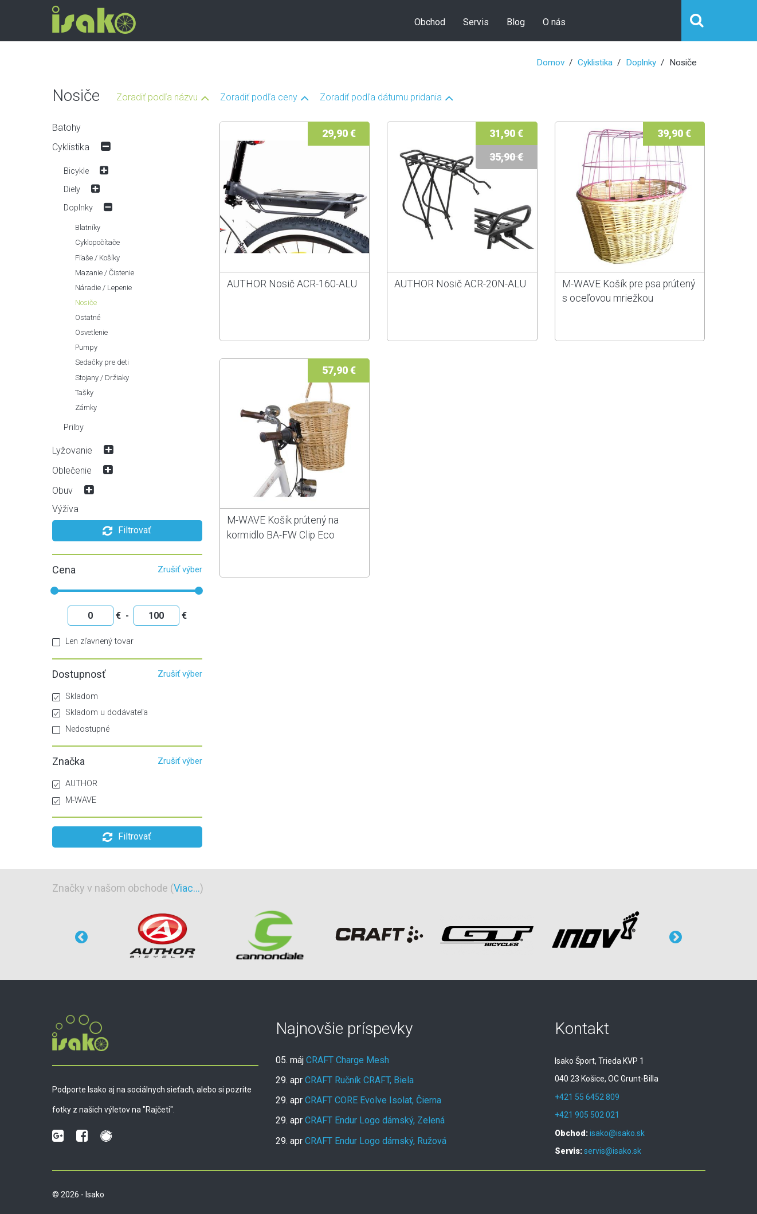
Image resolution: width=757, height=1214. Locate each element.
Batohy (66, 127)
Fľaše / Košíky (97, 257)
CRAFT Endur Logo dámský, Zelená (375, 1120)
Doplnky (641, 62)
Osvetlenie (91, 332)
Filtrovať (127, 531)
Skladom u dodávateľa (100, 712)
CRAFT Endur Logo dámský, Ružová (375, 1140)
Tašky (84, 392)
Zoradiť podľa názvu (157, 97)
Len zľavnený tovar (93, 641)
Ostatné (87, 317)
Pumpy (86, 347)
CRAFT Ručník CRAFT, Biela (359, 1080)
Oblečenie (72, 470)
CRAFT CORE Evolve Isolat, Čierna (373, 1100)
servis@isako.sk (612, 1151)
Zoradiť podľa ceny (258, 97)
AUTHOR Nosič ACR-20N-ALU (460, 284)
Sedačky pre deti (102, 362)
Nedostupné (80, 729)
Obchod (429, 22)
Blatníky (87, 227)
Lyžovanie (72, 450)
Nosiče (86, 302)
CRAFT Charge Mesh (347, 1060)
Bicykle (76, 171)
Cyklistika (595, 62)
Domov (550, 62)
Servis (476, 22)
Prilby (74, 427)
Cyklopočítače (97, 242)
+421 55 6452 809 (587, 1097)
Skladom (75, 696)
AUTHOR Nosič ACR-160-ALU (292, 284)
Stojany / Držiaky (102, 377)
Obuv (62, 490)
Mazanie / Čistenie (104, 272)
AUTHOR (74, 783)
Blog (516, 22)
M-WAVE (74, 800)
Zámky (86, 407)
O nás (554, 22)
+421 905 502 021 (587, 1114)
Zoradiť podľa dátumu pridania (381, 97)
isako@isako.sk (617, 1133)
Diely (72, 189)
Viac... (187, 888)
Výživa (65, 508)
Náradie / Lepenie (103, 287)
